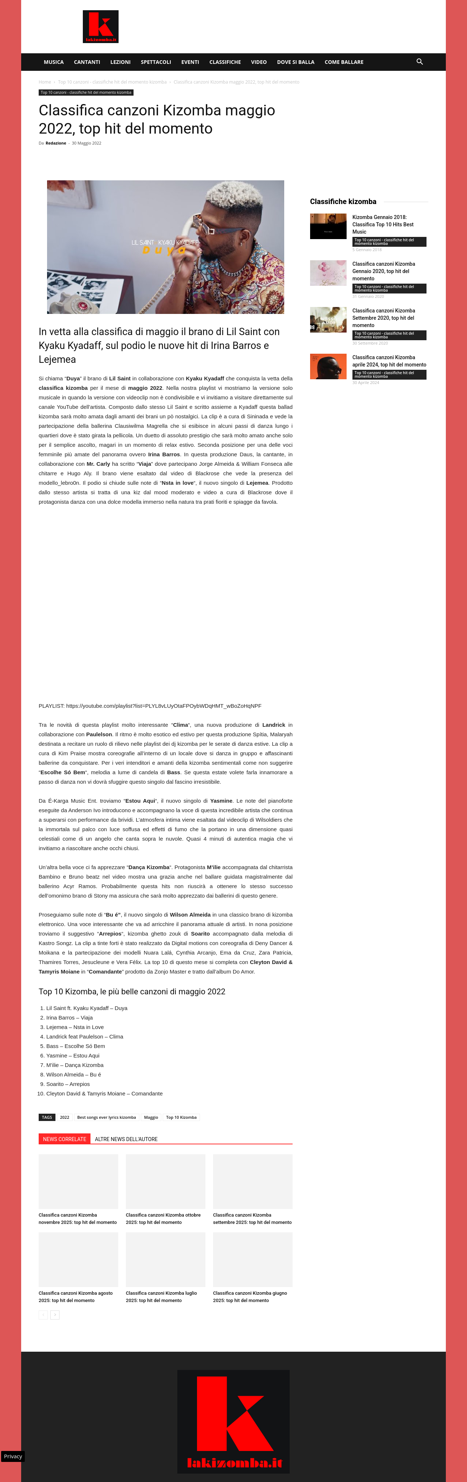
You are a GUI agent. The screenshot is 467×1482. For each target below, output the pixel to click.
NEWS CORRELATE (64, 1139)
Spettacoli (156, 61)
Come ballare (344, 61)
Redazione (56, 143)
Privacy (13, 1456)
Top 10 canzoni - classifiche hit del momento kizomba (112, 82)
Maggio (151, 1117)
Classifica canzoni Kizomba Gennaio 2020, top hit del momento (383, 271)
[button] (419, 62)
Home (45, 82)
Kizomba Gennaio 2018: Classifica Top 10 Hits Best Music (383, 224)
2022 (64, 1117)
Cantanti (87, 61)
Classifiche (225, 61)
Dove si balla (295, 61)
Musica (54, 61)
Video (259, 61)
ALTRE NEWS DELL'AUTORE (126, 1139)
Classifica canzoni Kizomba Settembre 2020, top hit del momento (383, 318)
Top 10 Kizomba (181, 1117)
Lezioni (121, 61)
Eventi (190, 61)
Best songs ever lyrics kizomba (106, 1117)
